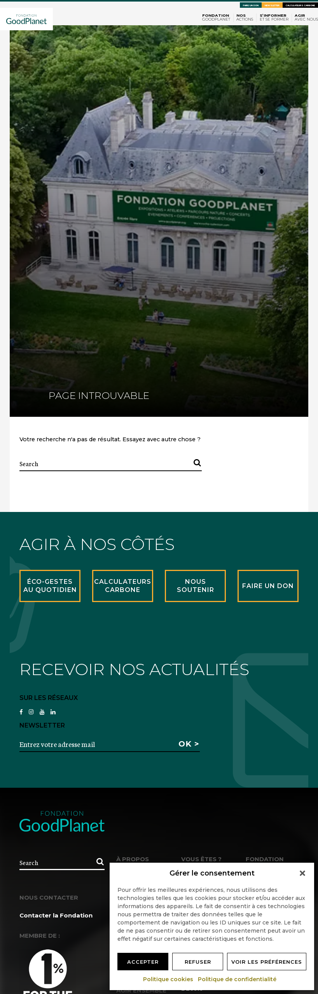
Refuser (198, 962)
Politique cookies (168, 979)
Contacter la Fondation (56, 915)
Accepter (143, 962)
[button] (302, 873)
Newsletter (272, 5)
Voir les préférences (266, 962)
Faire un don (251, 5)
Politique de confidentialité (237, 979)
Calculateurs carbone (300, 5)
